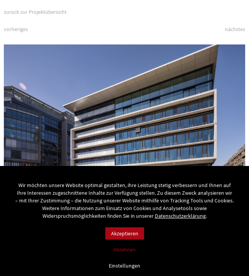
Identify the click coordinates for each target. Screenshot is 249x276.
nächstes (235, 29)
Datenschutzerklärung (180, 215)
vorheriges (16, 29)
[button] (230, 113)
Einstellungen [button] (124, 265)
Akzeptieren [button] (124, 233)
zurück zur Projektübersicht (35, 11)
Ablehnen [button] (124, 249)
